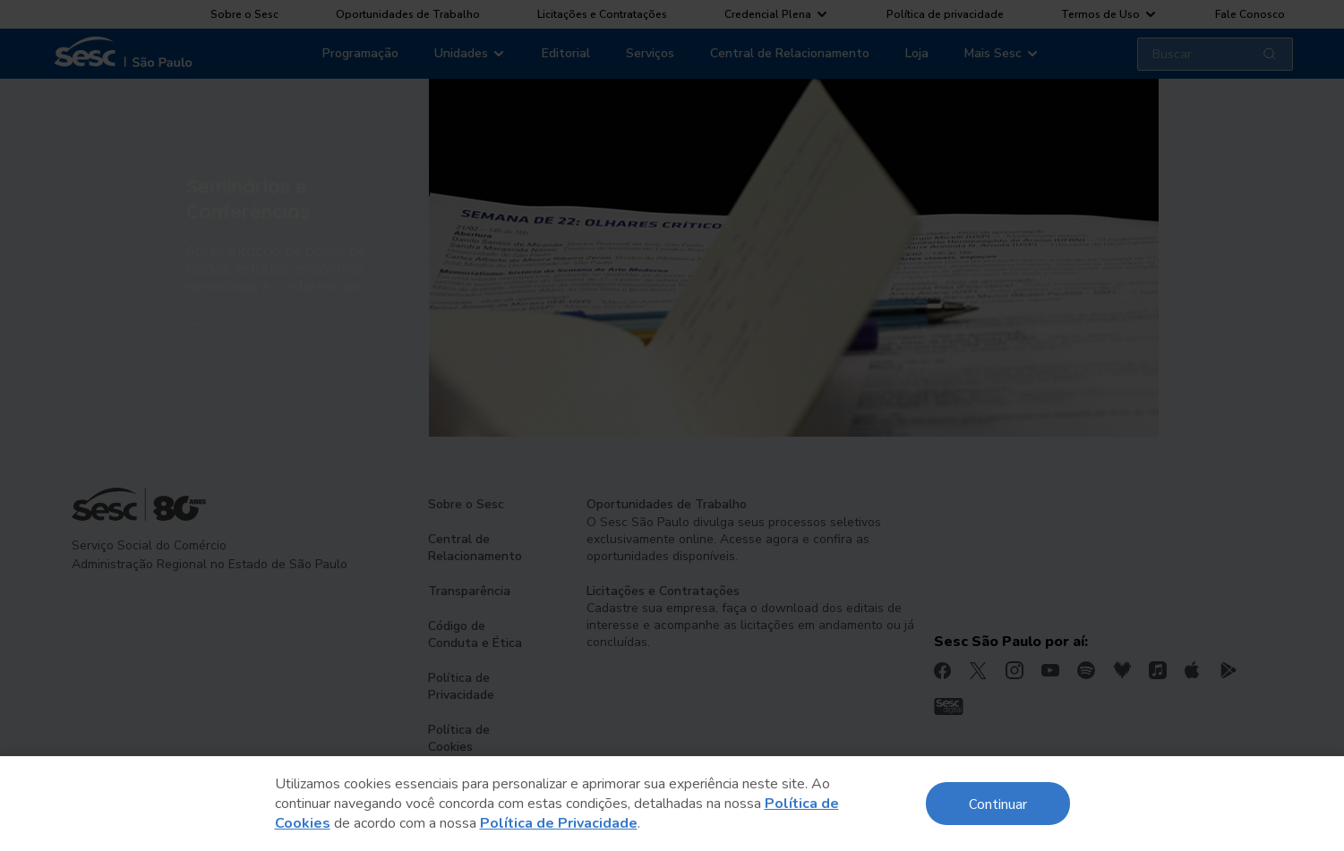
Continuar (998, 803)
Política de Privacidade (559, 823)
